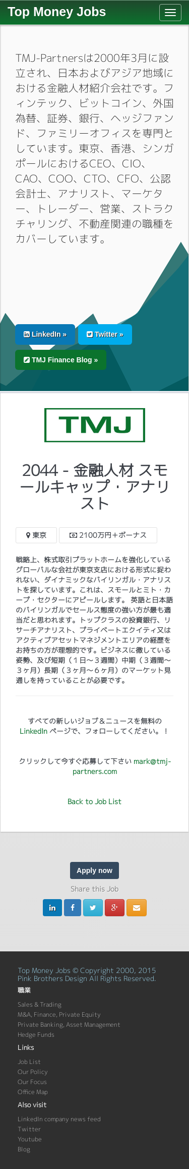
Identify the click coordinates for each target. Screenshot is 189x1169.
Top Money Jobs (57, 12)
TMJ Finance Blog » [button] (61, 360)
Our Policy (33, 1071)
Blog (24, 1149)
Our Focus (32, 1082)
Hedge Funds (36, 1034)
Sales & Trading (39, 1004)
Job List (29, 1061)
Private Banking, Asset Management (69, 1024)
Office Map (33, 1092)
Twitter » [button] (105, 334)
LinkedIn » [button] (45, 334)
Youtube (30, 1139)
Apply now (94, 870)
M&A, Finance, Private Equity (59, 1014)
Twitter (29, 1129)
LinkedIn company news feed (59, 1119)
